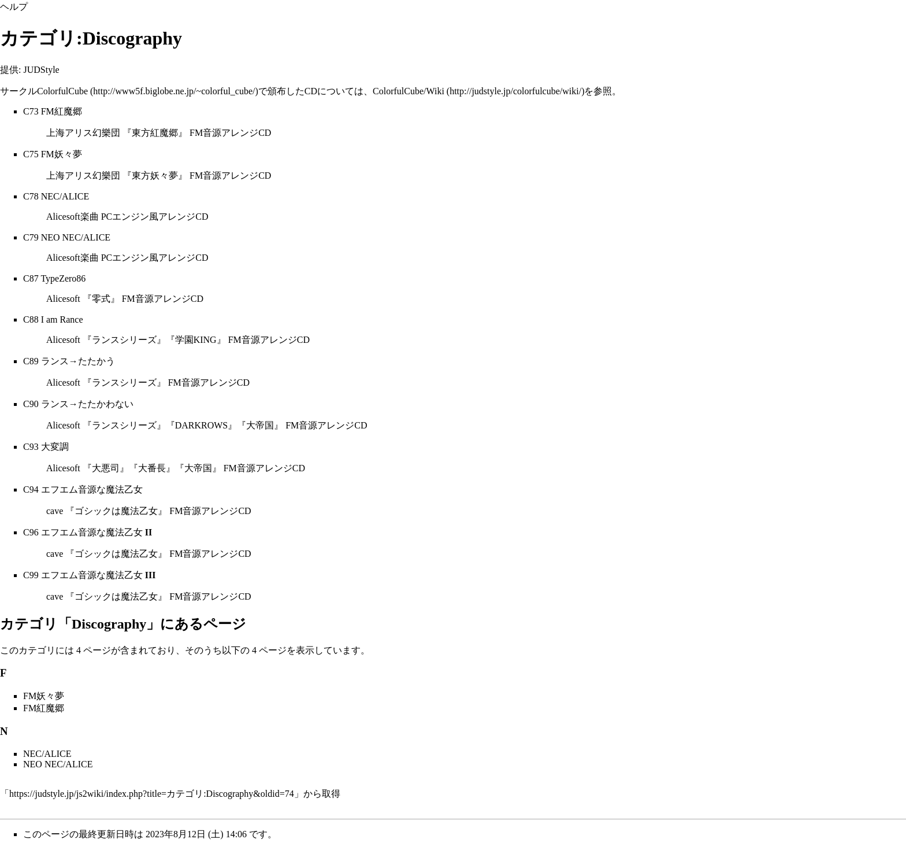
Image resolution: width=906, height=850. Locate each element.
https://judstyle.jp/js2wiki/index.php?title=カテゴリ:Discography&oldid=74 (151, 794)
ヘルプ (14, 7)
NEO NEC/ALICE (75, 237)
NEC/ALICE (65, 196)
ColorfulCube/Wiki (408, 91)
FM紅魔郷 (61, 111)
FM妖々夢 (61, 154)
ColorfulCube (62, 91)
